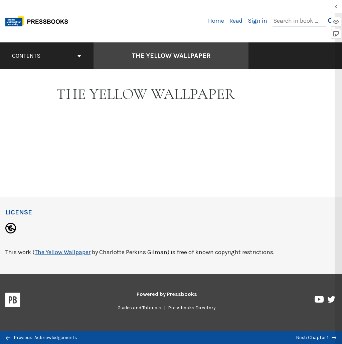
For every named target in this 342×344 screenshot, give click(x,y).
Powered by (167, 294)
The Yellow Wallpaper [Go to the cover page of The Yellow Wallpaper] (171, 55)
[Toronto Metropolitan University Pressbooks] (39, 20)
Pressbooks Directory (192, 308)
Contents (46, 55)
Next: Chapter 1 (316, 337)
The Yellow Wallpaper (63, 252)
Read (235, 20)
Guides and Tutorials (139, 308)
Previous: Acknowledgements (41, 337)
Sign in (257, 20)
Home (216, 20)
